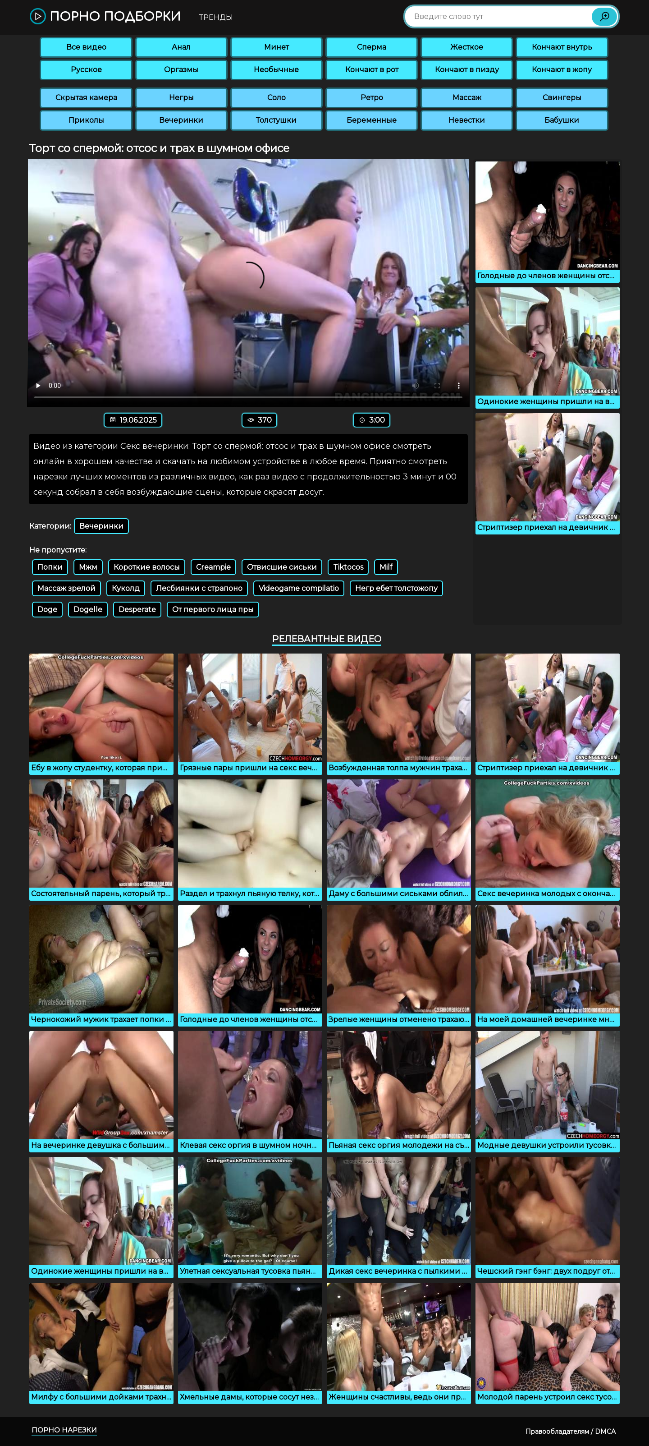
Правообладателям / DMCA (571, 1432)
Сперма (371, 47)
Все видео (86, 47)
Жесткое (466, 47)
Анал (181, 47)
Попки (50, 567)
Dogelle (87, 609)
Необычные (276, 69)
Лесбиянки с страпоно (199, 588)
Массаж (466, 97)
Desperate (137, 609)
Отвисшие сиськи (282, 567)
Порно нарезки (64, 1430)
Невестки (466, 120)
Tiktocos (348, 567)
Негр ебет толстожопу (396, 588)
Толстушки (276, 120)
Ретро (372, 97)
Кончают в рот (371, 69)
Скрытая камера (86, 97)
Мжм (88, 567)
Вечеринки (181, 120)
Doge (47, 609)
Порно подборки (105, 16)
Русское (86, 69)
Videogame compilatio (299, 588)
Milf (386, 567)
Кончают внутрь (562, 47)
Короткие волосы (147, 567)
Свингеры (562, 97)
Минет (276, 47)
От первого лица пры (213, 609)
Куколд (126, 588)
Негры (181, 97)
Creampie (213, 567)
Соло (276, 97)
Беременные (372, 120)
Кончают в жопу (562, 69)
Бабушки (561, 120)
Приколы (86, 120)
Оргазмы (181, 69)
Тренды (216, 17)
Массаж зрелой (66, 588)
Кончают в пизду (467, 69)
